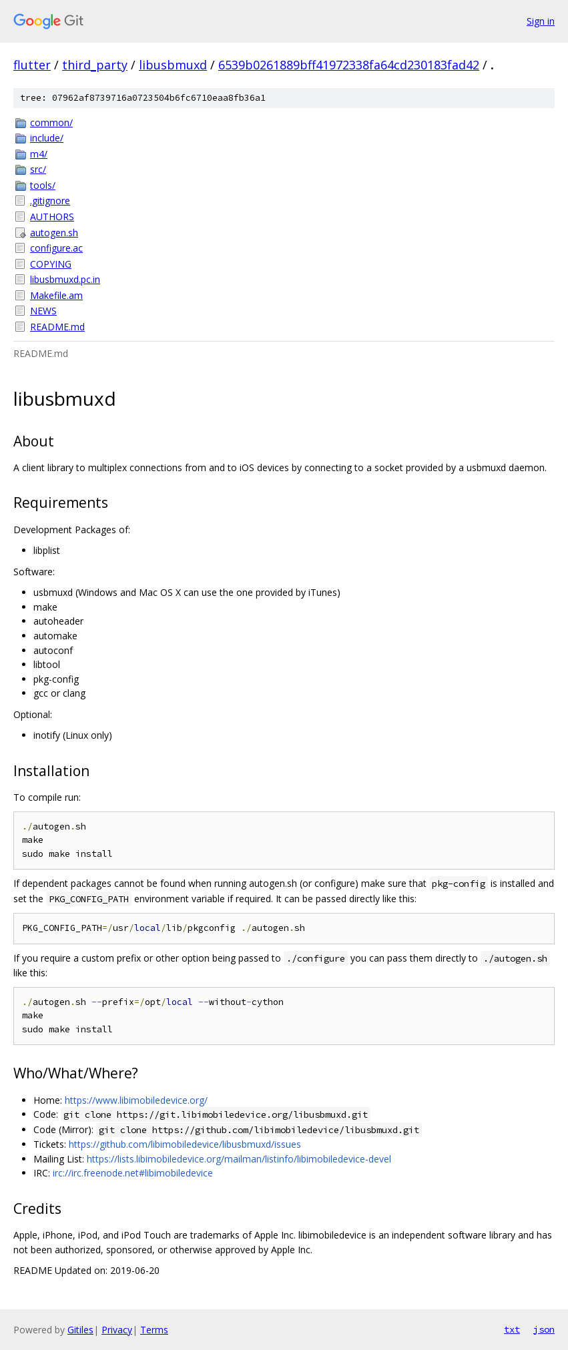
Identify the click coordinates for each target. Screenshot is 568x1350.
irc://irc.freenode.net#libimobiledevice (133, 1172)
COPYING (50, 264)
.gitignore (50, 200)
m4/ (38, 153)
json (544, 1329)
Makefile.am (56, 295)
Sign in (541, 21)
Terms (154, 1329)
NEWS (43, 310)
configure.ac (56, 248)
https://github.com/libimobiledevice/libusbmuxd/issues (185, 1144)
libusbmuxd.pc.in (65, 279)
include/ (46, 137)
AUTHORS (52, 216)
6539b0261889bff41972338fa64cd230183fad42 (348, 65)
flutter (32, 65)
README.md (57, 326)
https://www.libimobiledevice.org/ (136, 1100)
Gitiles (80, 1329)
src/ (38, 169)
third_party (94, 65)
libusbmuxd (173, 65)
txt (512, 1329)
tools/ (42, 185)
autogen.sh (54, 232)
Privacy (116, 1329)
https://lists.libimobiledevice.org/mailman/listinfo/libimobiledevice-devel (239, 1158)
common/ (51, 122)
